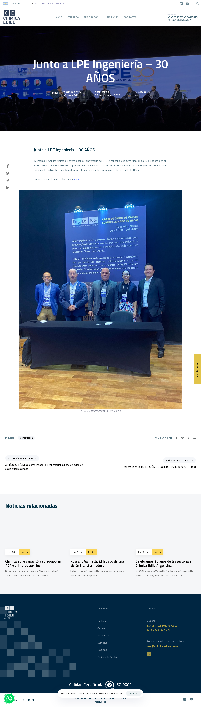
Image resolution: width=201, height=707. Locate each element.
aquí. (76, 179)
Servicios (102, 645)
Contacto (130, 17)
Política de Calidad (107, 659)
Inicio (59, 17)
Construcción (26, 437)
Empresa (73, 17)
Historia (102, 623)
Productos (93, 17)
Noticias (113, 17)
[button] (15, 3)
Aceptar (134, 693)
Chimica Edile (71, 95)
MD (33, 700)
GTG (28, 700)
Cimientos (103, 630)
